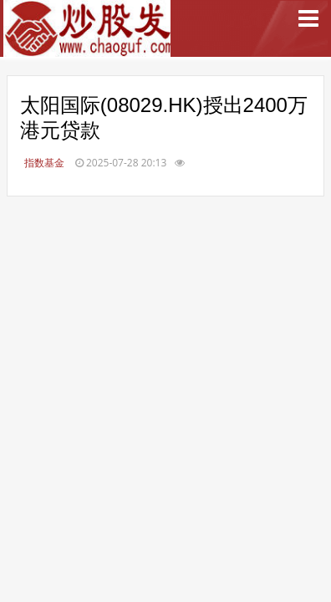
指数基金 (44, 163)
